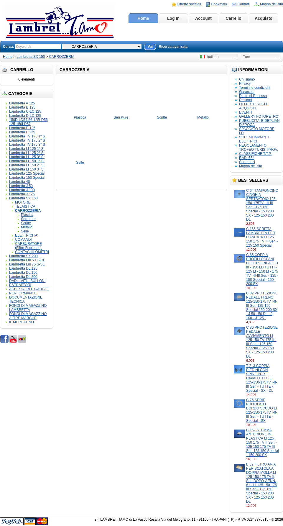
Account (203, 18)
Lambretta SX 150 (31, 57)
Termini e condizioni (254, 88)
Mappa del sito (271, 4)
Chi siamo (247, 79)
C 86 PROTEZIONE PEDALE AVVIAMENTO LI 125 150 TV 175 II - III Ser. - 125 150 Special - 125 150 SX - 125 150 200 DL (262, 341)
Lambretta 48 (19, 182)
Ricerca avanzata (173, 47)
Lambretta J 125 (22, 194)
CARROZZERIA (61, 57)
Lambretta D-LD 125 (25, 116)
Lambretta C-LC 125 (25, 111)
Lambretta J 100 (22, 190)
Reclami (245, 100)
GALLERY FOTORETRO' (259, 116)
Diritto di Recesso (253, 96)
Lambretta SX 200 (23, 256)
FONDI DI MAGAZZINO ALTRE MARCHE (28, 316)
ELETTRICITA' (26, 235)
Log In (173, 18)
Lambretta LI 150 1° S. (27, 161)
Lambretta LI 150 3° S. (27, 169)
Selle (25, 231)
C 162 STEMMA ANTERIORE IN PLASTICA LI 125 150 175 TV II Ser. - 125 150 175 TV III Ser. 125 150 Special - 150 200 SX (262, 442)
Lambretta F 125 (22, 132)
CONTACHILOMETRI (32, 252)
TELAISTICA (25, 206)
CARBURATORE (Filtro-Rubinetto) (28, 246)
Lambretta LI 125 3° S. (27, 157)
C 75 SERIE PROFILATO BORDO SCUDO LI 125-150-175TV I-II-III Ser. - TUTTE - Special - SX (261, 410)
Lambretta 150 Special (27, 178)
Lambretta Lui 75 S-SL (27, 264)
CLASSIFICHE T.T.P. (255, 154)
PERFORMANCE (23, 293)
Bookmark (219, 4)
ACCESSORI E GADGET (29, 289)
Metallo (26, 227)
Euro (246, 57)
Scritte (26, 223)
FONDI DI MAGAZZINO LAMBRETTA (28, 308)
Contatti (244, 4)
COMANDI (23, 239)
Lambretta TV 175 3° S (27, 144)
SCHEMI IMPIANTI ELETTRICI (254, 139)
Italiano (209, 57)
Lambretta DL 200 (23, 277)
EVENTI (245, 112)
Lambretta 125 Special (27, 173)
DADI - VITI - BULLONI (27, 281)
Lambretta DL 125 (23, 268)
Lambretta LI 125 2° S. (27, 153)
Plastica (27, 215)
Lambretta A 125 (22, 103)
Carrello (233, 18)
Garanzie (246, 92)
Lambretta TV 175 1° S (27, 136)
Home (143, 18)
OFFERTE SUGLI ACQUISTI (253, 106)
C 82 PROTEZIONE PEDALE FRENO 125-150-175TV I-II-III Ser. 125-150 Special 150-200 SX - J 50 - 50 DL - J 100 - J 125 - (262, 305)
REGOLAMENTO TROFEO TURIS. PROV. (258, 147)
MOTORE (22, 202)
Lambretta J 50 (21, 186)
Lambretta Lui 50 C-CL (27, 260)
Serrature (28, 219)
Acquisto (263, 18)
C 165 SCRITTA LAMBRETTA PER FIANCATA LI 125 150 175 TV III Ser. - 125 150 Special (262, 237)
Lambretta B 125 (22, 107)
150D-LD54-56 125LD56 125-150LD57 (28, 122)
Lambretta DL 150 (23, 273)
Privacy (245, 83)
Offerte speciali (189, 4)
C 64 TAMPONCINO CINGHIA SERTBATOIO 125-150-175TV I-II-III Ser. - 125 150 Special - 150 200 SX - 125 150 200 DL (262, 205)
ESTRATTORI (20, 285)
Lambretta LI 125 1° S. (27, 149)
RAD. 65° (246, 158)
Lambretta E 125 (22, 128)
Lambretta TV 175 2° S (27, 140)
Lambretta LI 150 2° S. (27, 165)
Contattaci (247, 162)
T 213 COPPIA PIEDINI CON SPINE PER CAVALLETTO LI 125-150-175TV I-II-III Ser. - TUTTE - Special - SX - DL (261, 378)
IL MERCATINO (21, 322)
